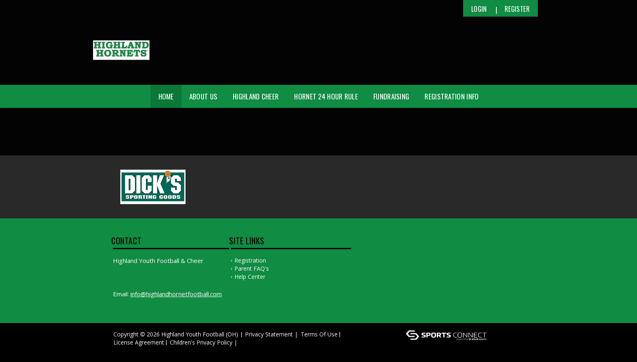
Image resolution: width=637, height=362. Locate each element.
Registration (250, 260)
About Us (203, 96)
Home (166, 96)
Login (479, 9)
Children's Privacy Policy (201, 342)
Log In (124, 350)
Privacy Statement (269, 334)
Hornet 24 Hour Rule (326, 96)
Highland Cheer (256, 96)
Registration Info (452, 96)
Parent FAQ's (251, 268)
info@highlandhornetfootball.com (176, 294)
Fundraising (391, 96)
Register (517, 9)
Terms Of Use (319, 334)
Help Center (249, 276)
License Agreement (138, 342)
